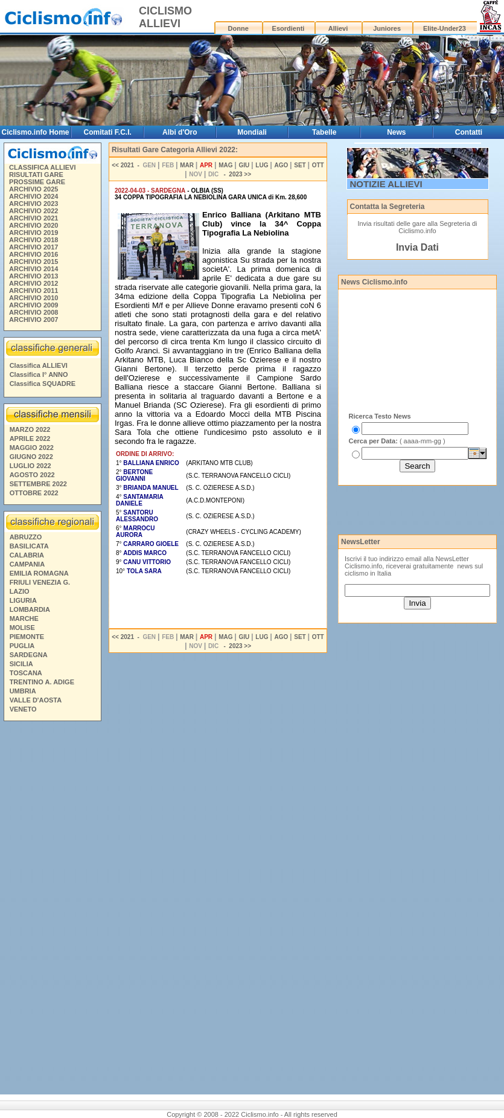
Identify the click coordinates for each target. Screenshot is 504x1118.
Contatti (468, 132)
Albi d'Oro (179, 132)
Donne (238, 28)
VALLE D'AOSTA (36, 700)
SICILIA (21, 663)
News (396, 132)
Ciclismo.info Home (35, 132)
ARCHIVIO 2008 (33, 312)
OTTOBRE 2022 (34, 492)
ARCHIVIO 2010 (33, 297)
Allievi (338, 28)
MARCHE (24, 618)
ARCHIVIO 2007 (33, 319)
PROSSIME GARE (37, 181)
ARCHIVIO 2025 (33, 189)
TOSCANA (26, 672)
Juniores (387, 28)
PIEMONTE (27, 636)
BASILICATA (29, 546)
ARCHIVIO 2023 (33, 203)
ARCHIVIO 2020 (33, 225)
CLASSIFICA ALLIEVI (42, 167)
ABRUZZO (26, 537)
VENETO (23, 709)
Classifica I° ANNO (39, 374)
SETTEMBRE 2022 (38, 483)
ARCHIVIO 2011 (33, 290)
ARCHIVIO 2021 (33, 218)
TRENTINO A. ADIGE (42, 682)
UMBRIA (23, 691)
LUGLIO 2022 (30, 465)
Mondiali (252, 132)
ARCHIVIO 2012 (33, 283)
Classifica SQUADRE (42, 383)
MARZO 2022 (30, 429)
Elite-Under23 (444, 28)
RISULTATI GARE (36, 174)
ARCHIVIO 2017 (33, 247)
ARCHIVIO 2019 (33, 232)
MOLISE (22, 627)
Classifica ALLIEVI (39, 365)
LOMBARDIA (30, 609)
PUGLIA (22, 645)
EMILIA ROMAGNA (39, 573)
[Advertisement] (52, 909)
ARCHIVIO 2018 (33, 239)
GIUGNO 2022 (31, 456)
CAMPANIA (27, 564)
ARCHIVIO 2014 (33, 268)
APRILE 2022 (30, 438)
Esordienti (288, 28)
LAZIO (20, 591)
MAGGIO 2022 (32, 447)
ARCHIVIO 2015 (33, 261)
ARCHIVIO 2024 (33, 196)
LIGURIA (23, 600)
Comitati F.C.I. (107, 132)
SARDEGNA (29, 654)
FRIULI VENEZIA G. (40, 582)
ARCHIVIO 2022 (33, 210)
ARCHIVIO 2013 (33, 276)
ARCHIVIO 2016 (33, 254)
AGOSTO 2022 (32, 474)
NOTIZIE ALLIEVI (386, 184)
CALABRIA (27, 555)
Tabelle (324, 132)
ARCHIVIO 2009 (33, 305)
